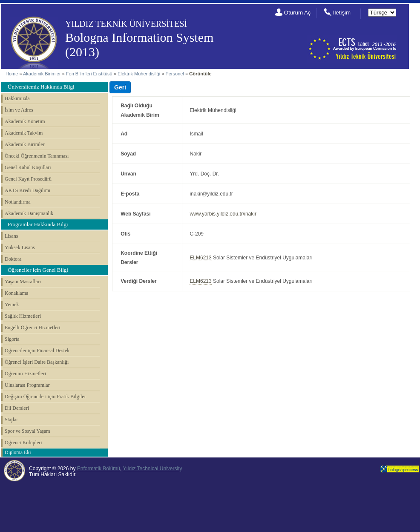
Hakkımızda (17, 98)
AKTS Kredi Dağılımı (27, 190)
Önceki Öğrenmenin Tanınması (37, 156)
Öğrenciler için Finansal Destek (37, 351)
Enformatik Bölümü (98, 469)
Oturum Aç (297, 12)
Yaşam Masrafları (23, 282)
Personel (174, 73)
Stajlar (11, 420)
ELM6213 (200, 258)
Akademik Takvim (24, 133)
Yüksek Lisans (20, 247)
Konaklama (16, 293)
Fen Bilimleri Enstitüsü (89, 73)
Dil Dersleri (17, 408)
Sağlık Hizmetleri (23, 316)
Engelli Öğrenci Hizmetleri (32, 328)
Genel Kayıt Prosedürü (28, 179)
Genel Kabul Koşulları (28, 167)
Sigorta (12, 339)
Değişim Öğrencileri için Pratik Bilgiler (45, 397)
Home (12, 73)
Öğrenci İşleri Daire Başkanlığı (37, 362)
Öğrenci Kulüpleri (23, 443)
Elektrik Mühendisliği (139, 73)
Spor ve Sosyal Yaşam (27, 431)
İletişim (342, 12)
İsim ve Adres (19, 110)
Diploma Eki (18, 452)
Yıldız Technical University (152, 469)
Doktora (13, 259)
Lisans (11, 236)
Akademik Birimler (42, 73)
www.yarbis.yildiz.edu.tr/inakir (223, 214)
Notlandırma (18, 202)
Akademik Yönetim (25, 121)
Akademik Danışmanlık (29, 213)
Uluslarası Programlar (27, 385)
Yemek (12, 305)
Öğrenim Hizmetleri (25, 374)
